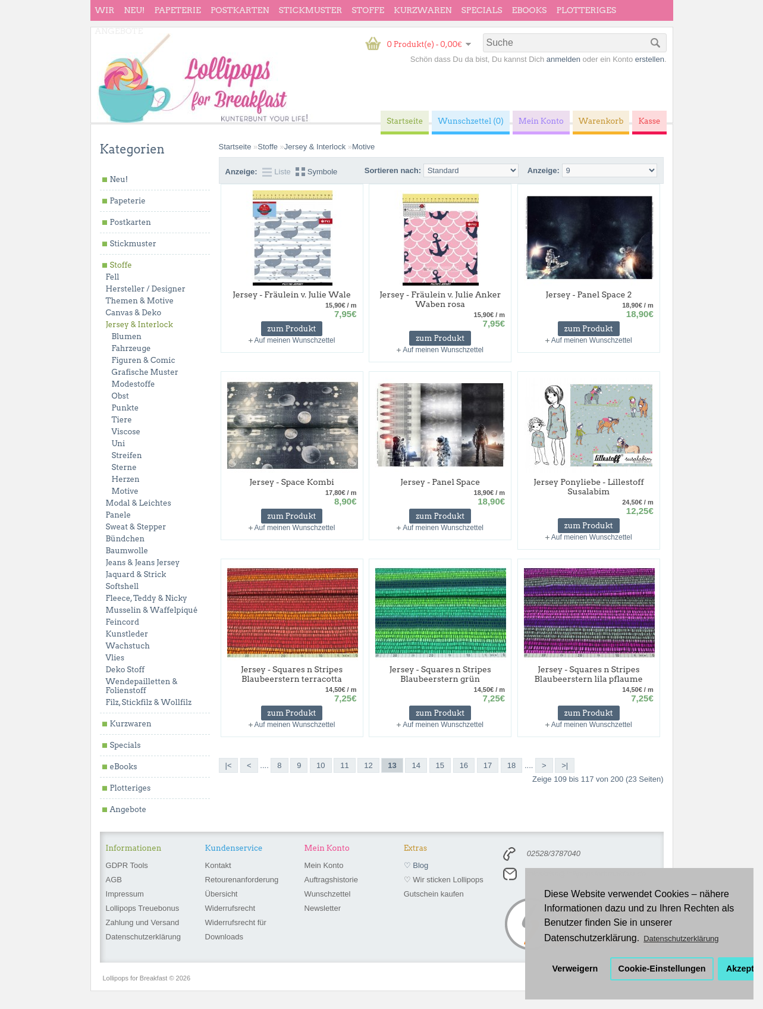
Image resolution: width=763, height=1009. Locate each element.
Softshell (122, 586)
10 (320, 765)
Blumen (127, 336)
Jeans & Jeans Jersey (143, 562)
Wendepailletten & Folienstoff (142, 686)
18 (511, 765)
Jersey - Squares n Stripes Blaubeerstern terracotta (292, 674)
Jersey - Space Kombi (291, 482)
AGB (114, 879)
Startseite (235, 146)
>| (564, 765)
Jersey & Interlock (139, 324)
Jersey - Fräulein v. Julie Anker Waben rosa (440, 299)
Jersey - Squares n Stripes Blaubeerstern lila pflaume (589, 674)
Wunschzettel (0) (471, 121)
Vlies (115, 657)
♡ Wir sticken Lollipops (443, 879)
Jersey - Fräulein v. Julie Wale (292, 294)
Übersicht (221, 893)
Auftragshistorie (331, 879)
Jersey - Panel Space (440, 482)
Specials (482, 10)
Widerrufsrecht (230, 908)
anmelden (563, 59)
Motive (125, 491)
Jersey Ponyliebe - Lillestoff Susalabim (588, 486)
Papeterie (177, 10)
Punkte (125, 407)
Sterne (124, 467)
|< (228, 765)
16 (464, 765)
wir (105, 10)
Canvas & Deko (134, 312)
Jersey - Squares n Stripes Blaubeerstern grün (440, 674)
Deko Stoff (125, 669)
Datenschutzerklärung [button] (680, 938)
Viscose (126, 431)
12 (368, 765)
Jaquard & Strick (136, 574)
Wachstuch (128, 645)
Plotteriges (586, 10)
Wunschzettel (327, 893)
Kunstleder (127, 633)
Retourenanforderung (242, 879)
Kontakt (218, 865)
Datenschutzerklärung (143, 936)
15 (440, 765)
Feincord (123, 622)
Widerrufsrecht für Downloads (235, 929)
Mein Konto (324, 865)
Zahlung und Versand (143, 922)
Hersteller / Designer (146, 288)
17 (487, 765)
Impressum (125, 893)
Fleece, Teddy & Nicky (146, 598)
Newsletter (322, 908)
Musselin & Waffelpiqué (152, 610)
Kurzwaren (422, 10)
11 (344, 765)
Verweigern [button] (575, 968)
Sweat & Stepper (136, 526)
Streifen (127, 455)
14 (416, 765)
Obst (120, 395)
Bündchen (125, 538)
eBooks (529, 10)
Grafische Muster (145, 372)
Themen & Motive (140, 300)
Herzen (126, 479)
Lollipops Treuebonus (143, 908)
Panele (118, 514)
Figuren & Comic (143, 360)
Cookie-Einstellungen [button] (662, 968)
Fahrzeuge (131, 348)
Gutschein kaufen (434, 893)
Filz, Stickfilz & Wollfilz (149, 702)
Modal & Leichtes (138, 503)
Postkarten (240, 10)
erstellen (649, 59)
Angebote (119, 31)
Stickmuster (310, 10)
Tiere (122, 419)
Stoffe (367, 10)
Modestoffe (133, 384)
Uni (118, 443)
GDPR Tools (127, 865)
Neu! (134, 10)
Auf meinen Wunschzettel (295, 340)
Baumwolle (127, 550)
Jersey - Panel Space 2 (588, 294)
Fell (113, 276)
